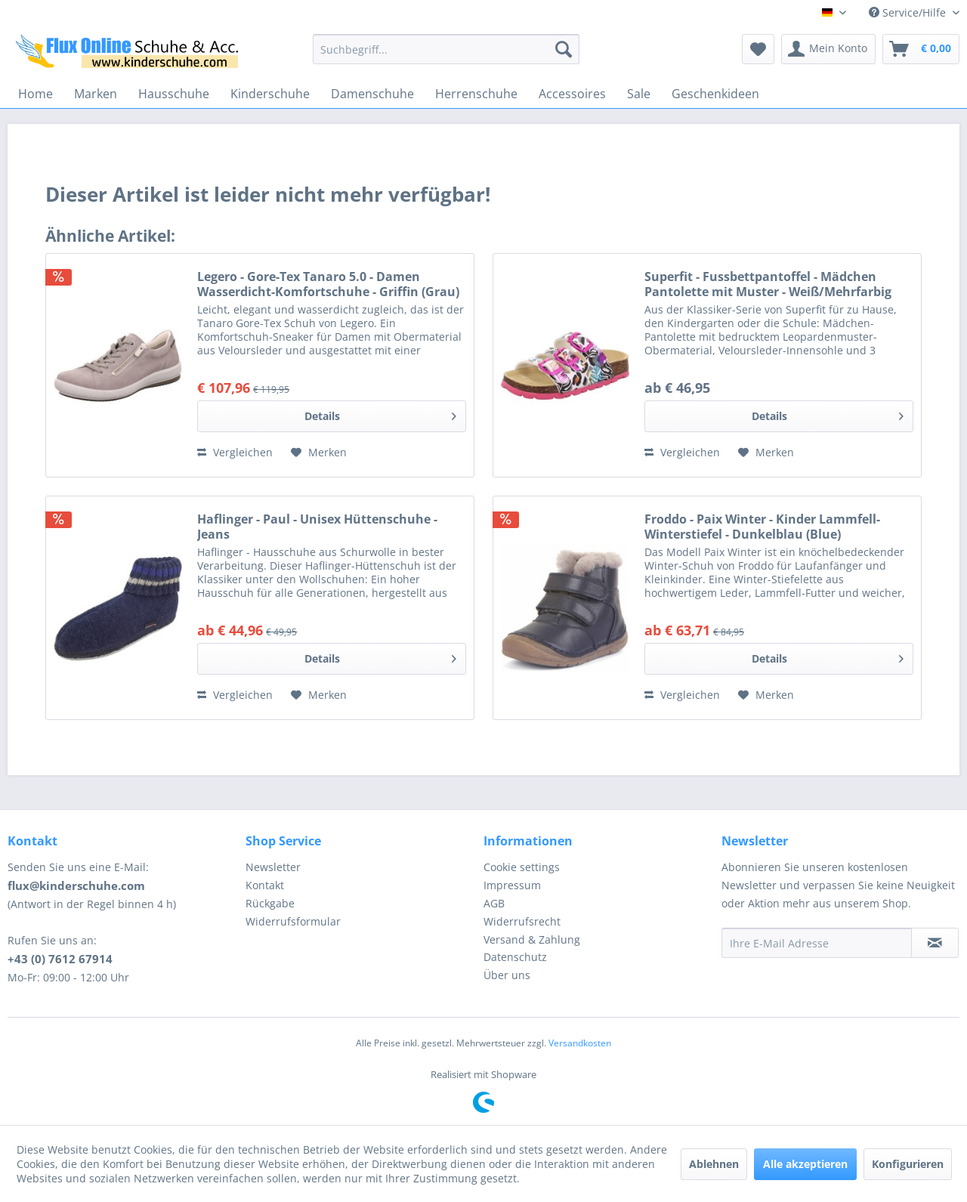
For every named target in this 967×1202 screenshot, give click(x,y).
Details (380, 413)
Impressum (512, 885)
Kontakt (265, 885)
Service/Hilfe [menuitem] (909, 12)
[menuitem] (446, 49)
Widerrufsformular (293, 921)
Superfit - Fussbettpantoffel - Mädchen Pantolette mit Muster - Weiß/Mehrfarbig (767, 284)
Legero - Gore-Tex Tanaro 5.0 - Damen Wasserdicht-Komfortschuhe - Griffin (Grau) (328, 284)
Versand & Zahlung (532, 939)
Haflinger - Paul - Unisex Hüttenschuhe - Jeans (317, 526)
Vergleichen (235, 452)
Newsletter (273, 867)
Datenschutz (515, 957)
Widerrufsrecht (522, 921)
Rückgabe (270, 903)
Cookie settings (522, 867)
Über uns (507, 975)
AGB (494, 903)
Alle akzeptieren (805, 1164)
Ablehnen (714, 1164)
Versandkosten (579, 1043)
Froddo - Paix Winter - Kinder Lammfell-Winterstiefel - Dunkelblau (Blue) (762, 526)
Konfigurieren (908, 1164)
